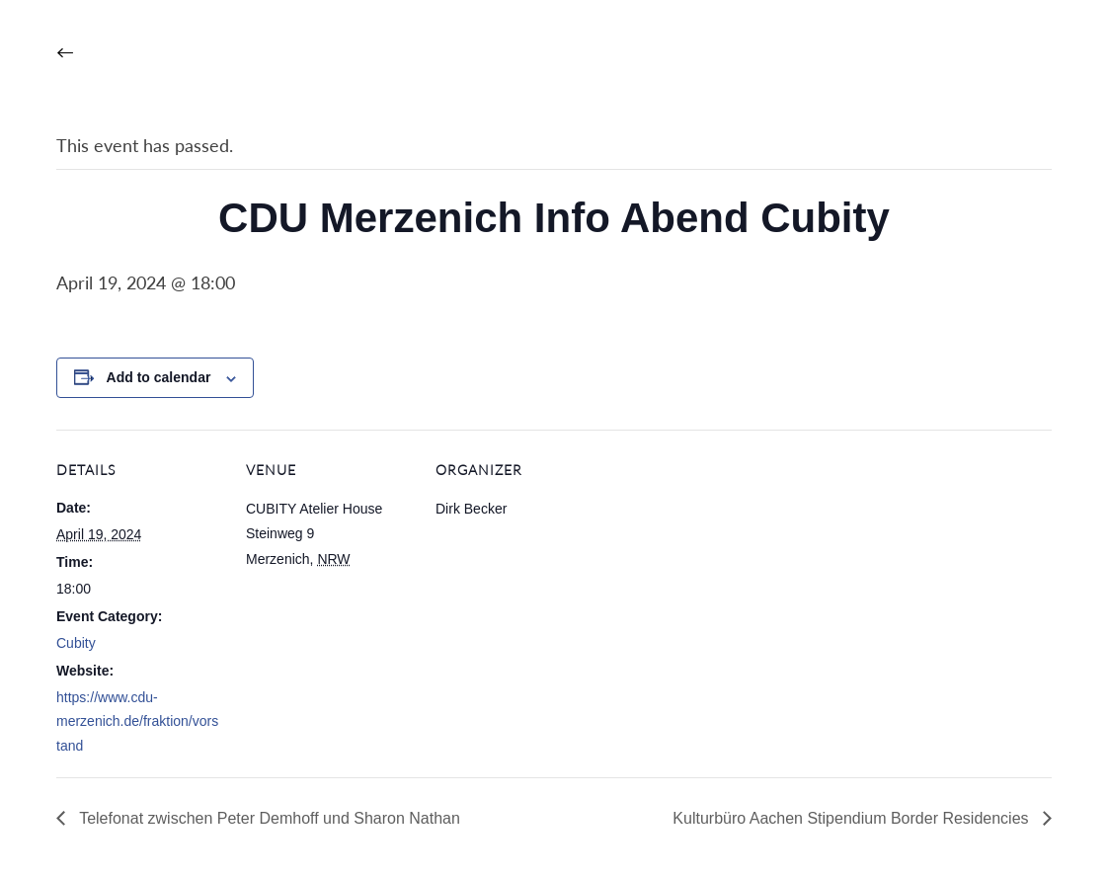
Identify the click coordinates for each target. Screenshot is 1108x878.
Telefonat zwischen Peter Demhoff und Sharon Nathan (267, 818)
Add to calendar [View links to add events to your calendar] (159, 377)
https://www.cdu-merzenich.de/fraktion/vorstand (137, 721)
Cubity (76, 643)
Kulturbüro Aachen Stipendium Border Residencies (853, 818)
